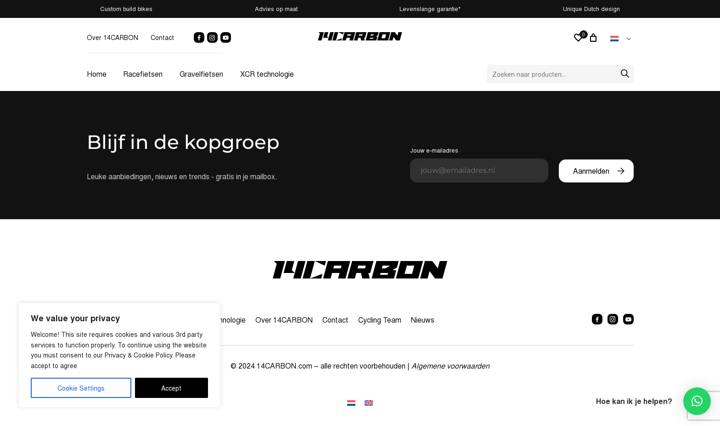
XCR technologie (267, 73)
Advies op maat (276, 8)
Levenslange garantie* (430, 8)
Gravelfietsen (201, 73)
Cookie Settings (81, 387)
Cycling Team (379, 319)
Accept (171, 387)
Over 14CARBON (112, 37)
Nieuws (422, 319)
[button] (697, 401)
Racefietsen (143, 73)
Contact (162, 37)
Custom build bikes (126, 8)
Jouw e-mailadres (479, 164)
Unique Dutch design (591, 8)
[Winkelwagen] (594, 38)
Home (97, 73)
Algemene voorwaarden (450, 365)
